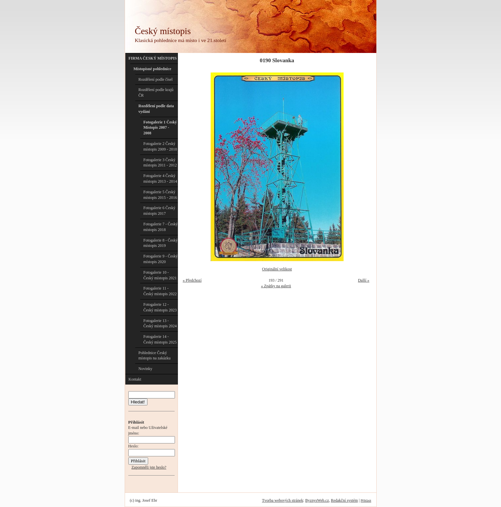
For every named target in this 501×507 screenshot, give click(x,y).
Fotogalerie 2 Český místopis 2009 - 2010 (160, 146)
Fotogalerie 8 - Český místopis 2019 (161, 243)
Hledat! (138, 401)
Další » (363, 280)
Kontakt (135, 379)
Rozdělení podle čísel (156, 79)
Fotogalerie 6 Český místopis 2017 (160, 211)
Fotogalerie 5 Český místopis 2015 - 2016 (160, 195)
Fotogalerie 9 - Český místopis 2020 (161, 259)
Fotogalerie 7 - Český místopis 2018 (161, 227)
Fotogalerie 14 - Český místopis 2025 (160, 339)
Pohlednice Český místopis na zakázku (155, 355)
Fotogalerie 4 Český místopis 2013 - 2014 (160, 178)
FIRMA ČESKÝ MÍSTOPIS (153, 58)
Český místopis (163, 31)
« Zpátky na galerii (276, 286)
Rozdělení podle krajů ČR (156, 92)
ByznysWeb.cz (317, 500)
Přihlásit (366, 500)
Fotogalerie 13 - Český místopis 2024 (160, 323)
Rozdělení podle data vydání (156, 109)
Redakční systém (344, 500)
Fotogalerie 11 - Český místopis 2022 (160, 291)
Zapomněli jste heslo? (149, 467)
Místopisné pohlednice (152, 69)
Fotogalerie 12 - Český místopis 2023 (160, 307)
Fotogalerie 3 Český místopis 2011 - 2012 (160, 163)
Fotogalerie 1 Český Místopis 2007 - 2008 (160, 128)
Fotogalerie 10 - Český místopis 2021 (160, 275)
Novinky (145, 368)
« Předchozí (192, 280)
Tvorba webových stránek (282, 500)
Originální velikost (277, 269)
